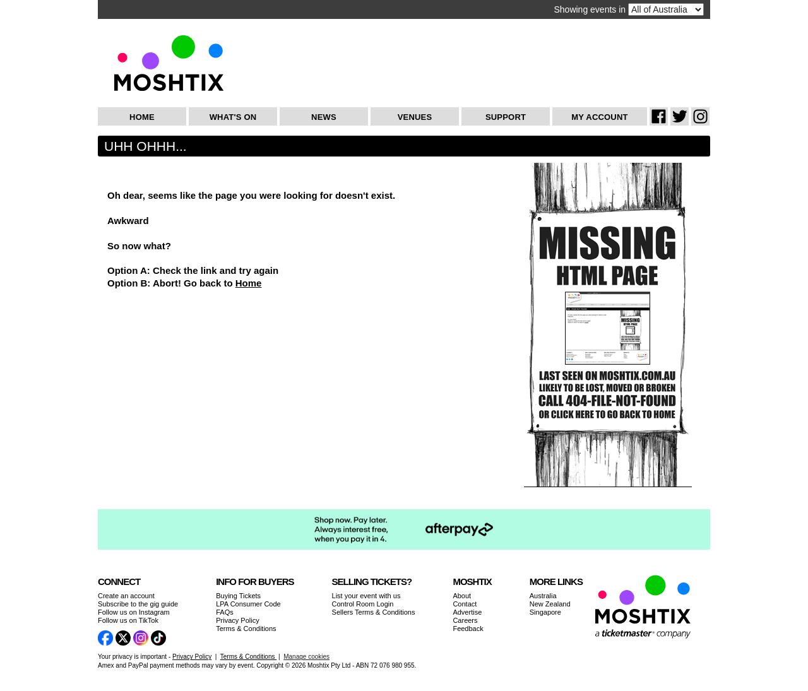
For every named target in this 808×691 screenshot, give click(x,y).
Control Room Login (363, 604)
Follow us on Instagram (134, 612)
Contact (465, 604)
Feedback (468, 628)
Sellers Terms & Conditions (373, 612)
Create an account (126, 595)
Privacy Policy (237, 620)
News (323, 117)
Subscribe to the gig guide (138, 604)
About (462, 595)
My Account (599, 117)
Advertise (467, 612)
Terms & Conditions (246, 628)
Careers (465, 620)
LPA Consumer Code (248, 604)
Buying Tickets (238, 595)
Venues (415, 117)
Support (505, 117)
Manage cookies (306, 656)
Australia (543, 595)
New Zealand (550, 604)
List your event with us (366, 595)
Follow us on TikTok (128, 620)
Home (142, 117)
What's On (233, 117)
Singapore (545, 612)
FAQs (225, 612)
